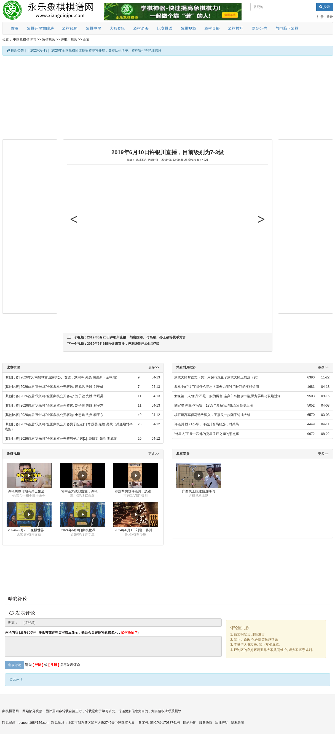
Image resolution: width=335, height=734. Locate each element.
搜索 (324, 7)
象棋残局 (69, 28)
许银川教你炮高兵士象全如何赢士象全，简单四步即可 (30, 491)
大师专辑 (117, 28)
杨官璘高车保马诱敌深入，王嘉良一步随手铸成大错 (212, 415)
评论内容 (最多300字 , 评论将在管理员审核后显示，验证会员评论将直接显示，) (72, 632)
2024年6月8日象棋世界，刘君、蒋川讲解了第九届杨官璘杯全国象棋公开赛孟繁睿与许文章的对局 (83, 530)
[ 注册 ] (54, 665)
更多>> (153, 367)
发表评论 (14, 665)
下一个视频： (113, 344)
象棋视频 (188, 28)
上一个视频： (126, 337)
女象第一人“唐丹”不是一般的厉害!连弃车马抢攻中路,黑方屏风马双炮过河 (227, 396)
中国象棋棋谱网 (24, 39)
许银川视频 (69, 39)
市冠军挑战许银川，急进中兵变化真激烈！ (137, 491)
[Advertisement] (150, 97)
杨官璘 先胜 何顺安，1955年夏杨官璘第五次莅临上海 (213, 405)
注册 (320, 17)
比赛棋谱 (164, 28)
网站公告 (259, 28)
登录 (329, 17)
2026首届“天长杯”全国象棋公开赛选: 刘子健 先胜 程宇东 (62, 405)
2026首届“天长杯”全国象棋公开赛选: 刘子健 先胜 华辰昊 (62, 396)
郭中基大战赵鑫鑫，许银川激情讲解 (83, 491)
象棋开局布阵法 (40, 28)
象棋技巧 (235, 28)
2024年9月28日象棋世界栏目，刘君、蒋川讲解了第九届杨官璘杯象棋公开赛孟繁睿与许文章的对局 (30, 530)
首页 (14, 28)
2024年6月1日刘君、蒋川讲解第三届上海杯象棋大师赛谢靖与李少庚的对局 (137, 530)
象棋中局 (93, 28)
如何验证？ (129, 632)
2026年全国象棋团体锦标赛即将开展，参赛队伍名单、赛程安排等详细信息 (106, 50)
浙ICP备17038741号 (165, 723)
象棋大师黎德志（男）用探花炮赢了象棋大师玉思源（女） (217, 377)
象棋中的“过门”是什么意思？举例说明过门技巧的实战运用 (216, 387)
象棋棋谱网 (10, 711)
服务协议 (205, 723)
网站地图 (189, 723)
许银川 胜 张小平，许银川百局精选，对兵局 (206, 424)
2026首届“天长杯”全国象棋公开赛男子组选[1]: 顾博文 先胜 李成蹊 (69, 439)
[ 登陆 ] (38, 665)
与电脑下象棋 (287, 28)
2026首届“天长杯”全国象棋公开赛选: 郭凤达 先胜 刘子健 (62, 387)
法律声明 (221, 723)
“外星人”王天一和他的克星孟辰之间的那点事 (206, 434)
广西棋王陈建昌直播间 (198, 491)
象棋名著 (141, 28)
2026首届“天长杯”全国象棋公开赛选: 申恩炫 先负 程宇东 (62, 415)
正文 (86, 39)
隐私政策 (237, 723)
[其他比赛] (12, 377)
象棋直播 (212, 28)
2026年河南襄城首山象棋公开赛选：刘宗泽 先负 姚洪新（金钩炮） (70, 377)
